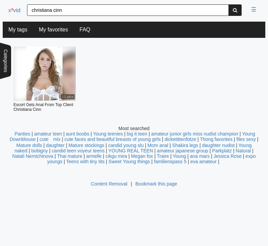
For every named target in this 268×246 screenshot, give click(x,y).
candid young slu (126, 145)
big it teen (137, 134)
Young (179, 156)
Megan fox (142, 156)
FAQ (84, 29)
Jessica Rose (228, 156)
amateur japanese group (182, 150)
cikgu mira (116, 156)
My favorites (53, 29)
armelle (94, 156)
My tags (17, 29)
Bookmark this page (156, 184)
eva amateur (203, 161)
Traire (163, 156)
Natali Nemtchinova (32, 156)
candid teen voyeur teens (78, 150)
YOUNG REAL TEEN (130, 150)
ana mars (200, 156)
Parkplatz (222, 150)
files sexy (246, 139)
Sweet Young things (129, 161)
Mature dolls (29, 145)
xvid (14, 10)
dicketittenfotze (180, 139)
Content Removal (109, 184)
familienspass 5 (170, 161)
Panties (22, 134)
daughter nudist (218, 145)
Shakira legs (185, 145)
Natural (244, 150)
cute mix (50, 139)
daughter (55, 145)
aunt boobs (77, 134)
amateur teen (48, 134)
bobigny (39, 150)
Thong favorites (216, 139)
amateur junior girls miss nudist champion (194, 134)
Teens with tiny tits (85, 161)
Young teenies (108, 134)
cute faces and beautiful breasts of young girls (113, 139)
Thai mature (69, 156)
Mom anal (157, 145)
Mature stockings (87, 145)
